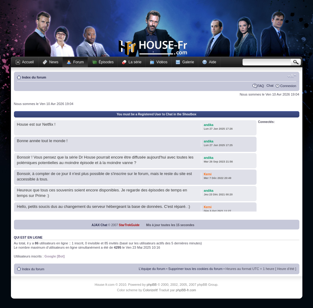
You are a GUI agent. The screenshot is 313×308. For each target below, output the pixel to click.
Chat (270, 85)
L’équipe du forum (152, 269)
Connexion (288, 86)
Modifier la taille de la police (291, 76)
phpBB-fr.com (186, 290)
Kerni (208, 174)
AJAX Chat (99, 225)
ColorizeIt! (150, 290)
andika (208, 125)
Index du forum (34, 77)
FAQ (260, 86)
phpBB (152, 284)
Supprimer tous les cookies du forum (195, 269)
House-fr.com (153, 47)
